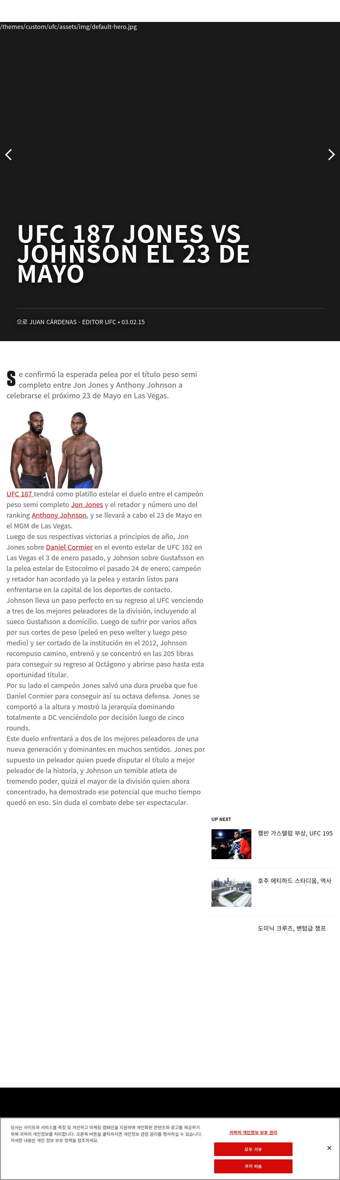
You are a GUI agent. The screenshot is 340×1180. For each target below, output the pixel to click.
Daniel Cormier (69, 547)
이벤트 (19, 25)
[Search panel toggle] (318, 25)
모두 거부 (253, 1149)
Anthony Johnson (59, 515)
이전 (11, 155)
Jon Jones (87, 504)
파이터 (72, 25)
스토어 (301, 25)
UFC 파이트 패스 (262, 25)
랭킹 (44, 25)
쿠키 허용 (253, 1166)
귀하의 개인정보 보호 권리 (253, 1132)
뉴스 (98, 25)
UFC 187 (56, 453)
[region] (170, 1148)
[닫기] (329, 1148)
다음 (329, 155)
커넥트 (223, 25)
